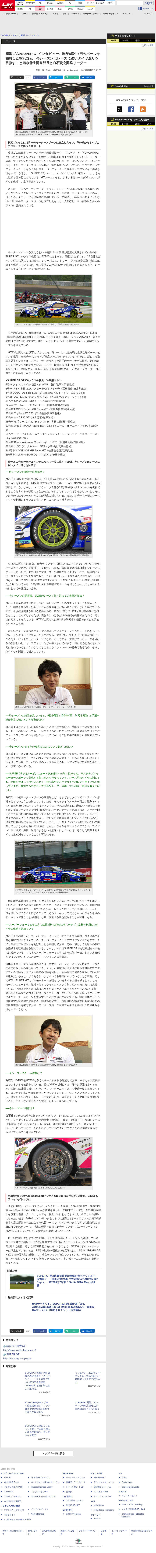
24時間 (125, 40)
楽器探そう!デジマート (76, 1482)
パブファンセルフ (129, 1496)
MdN (93, 1501)
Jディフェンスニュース (104, 1482)
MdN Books (99, 1505)
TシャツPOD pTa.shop (132, 1504)
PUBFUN (123, 1492)
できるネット (9, 1515)
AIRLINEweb (99, 1477)
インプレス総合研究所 (13, 1487)
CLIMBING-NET (73, 1505)
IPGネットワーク (126, 1500)
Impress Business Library (42, 1487)
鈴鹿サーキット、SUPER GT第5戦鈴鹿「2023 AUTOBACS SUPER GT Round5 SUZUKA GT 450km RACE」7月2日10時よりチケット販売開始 (63, 1307)
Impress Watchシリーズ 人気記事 (132, 119)
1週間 (137, 40)
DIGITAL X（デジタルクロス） (44, 1496)
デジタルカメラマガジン (14, 1510)
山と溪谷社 (67, 1496)
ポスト (18, 77)
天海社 (125, 1477)
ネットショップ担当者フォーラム (45, 1482)
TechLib (97, 1519)
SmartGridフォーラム (40, 1477)
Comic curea (127, 1482)
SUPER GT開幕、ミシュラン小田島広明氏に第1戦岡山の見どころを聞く (87, 1405)
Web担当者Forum (11, 1482)
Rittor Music (68, 1473)
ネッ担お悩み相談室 (12, 1501)
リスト (28, 77)
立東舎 (69, 1492)
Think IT (7, 1477)
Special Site (121, 86)
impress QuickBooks (130, 1487)
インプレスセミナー (39, 1492)
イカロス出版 (96, 1473)
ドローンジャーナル (12, 1496)
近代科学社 (67, 1510)
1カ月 (149, 40)
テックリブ (95, 1515)
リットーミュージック (75, 1477)
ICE (120, 1473)
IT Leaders (8, 1492)
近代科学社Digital (73, 1514)
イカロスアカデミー (102, 1496)
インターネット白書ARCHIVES (17, 1519)
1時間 (113, 40)
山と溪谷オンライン (74, 1500)
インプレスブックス (39, 1509)
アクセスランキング (125, 36)
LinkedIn (89, 77)
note (73, 77)
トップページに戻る (53, 1453)
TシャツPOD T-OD (75, 1487)
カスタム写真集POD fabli (133, 1509)
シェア (42, 77)
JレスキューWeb (101, 1492)
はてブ (57, 77)
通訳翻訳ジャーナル (102, 1487)
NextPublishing (37, 1514)
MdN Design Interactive (104, 1510)
